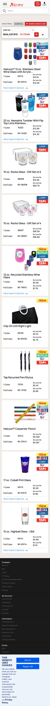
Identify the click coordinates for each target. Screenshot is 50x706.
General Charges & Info (10, 625)
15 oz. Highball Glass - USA (18, 531)
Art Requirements (8, 622)
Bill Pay (38, 4)
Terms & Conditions (8, 639)
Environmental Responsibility (12, 579)
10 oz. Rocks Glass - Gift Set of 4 (22, 223)
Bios (3, 569)
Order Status (6, 602)
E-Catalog (5, 576)
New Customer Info (8, 629)
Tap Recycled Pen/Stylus (18, 377)
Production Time (7, 632)
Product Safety (7, 586)
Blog (3, 648)
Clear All (18, 24)
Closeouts (5, 652)
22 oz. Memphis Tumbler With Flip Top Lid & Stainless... (23, 122)
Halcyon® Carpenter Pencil (19, 428)
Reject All (28, 666)
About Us (5, 565)
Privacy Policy (6, 636)
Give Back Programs (8, 583)
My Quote (5, 613)
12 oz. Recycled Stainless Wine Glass (21, 276)
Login (44, 3)
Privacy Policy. (7, 701)
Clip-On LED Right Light (17, 326)
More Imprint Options (15, 87)
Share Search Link (35, 24)
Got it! (27, 660)
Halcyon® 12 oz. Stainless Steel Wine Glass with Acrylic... (21, 70)
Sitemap (5, 590)
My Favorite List (7, 606)
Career (4, 572)
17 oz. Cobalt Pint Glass (17, 480)
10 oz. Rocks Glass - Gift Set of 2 (22, 172)
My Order (5, 609)
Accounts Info (7, 599)
